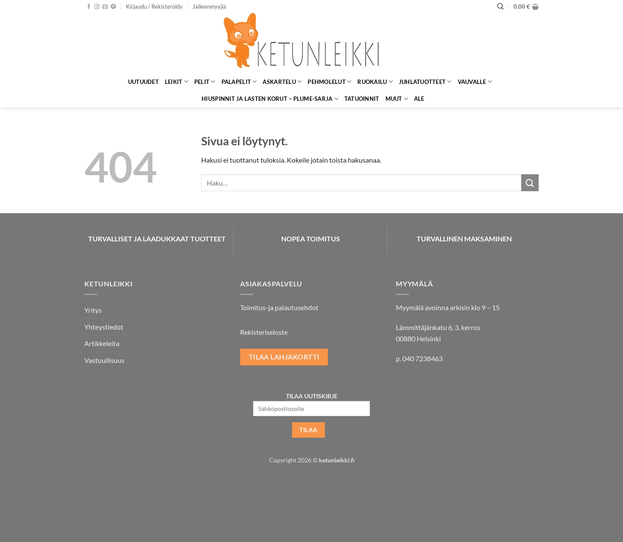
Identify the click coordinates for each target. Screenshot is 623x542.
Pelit (204, 81)
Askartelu (282, 81)
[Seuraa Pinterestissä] (113, 7)
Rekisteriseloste (264, 332)
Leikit (176, 81)
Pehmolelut (329, 81)
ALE (419, 98)
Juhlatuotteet (425, 81)
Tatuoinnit (361, 98)
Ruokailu (375, 81)
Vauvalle (475, 81)
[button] (154, 6)
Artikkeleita (101, 343)
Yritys (93, 310)
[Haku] (500, 6)
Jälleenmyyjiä (209, 6)
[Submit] (530, 182)
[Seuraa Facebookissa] (88, 7)
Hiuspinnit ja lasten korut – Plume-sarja (270, 99)
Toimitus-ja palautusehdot (279, 307)
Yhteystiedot (103, 327)
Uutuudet (143, 81)
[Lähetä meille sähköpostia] (105, 7)
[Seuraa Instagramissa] (97, 7)
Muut (396, 99)
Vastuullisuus (104, 360)
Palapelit (239, 81)
